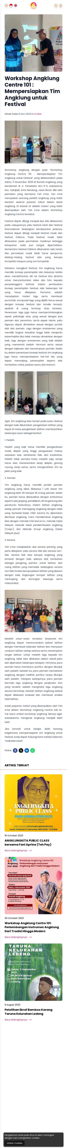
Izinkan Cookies (14, 1143)
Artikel (38, 114)
